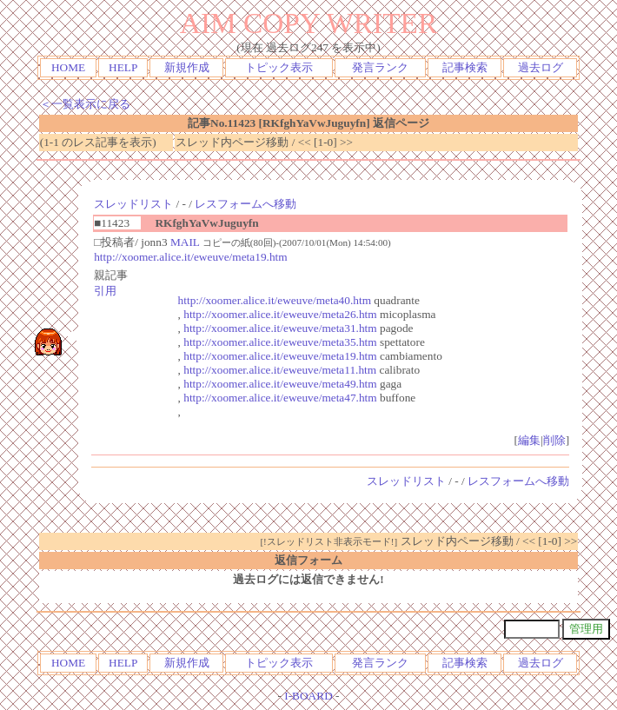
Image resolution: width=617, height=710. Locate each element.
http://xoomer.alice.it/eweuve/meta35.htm (279, 341)
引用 (105, 290)
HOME (68, 67)
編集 (529, 440)
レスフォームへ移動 (245, 203)
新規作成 (186, 67)
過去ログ (540, 67)
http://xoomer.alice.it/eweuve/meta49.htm (279, 383)
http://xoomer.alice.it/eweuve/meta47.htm (279, 397)
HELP (123, 67)
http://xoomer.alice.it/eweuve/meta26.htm (279, 314)
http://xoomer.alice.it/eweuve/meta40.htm (274, 300)
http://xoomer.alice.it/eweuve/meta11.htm (279, 369)
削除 (554, 440)
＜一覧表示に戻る (85, 103)
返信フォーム (308, 560)
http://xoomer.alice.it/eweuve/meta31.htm (279, 328)
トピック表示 (279, 67)
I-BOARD (308, 695)
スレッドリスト (133, 203)
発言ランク (380, 67)
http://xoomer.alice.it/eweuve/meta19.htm (190, 256)
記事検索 (465, 67)
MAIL (185, 242)
